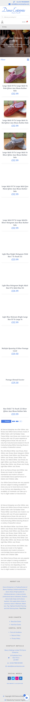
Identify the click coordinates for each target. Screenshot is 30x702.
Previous (6, 421)
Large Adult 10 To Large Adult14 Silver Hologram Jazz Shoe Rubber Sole (15, 222)
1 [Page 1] (13, 421)
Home (3, 44)
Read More (22, 608)
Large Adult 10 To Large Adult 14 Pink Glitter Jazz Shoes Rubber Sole (15, 88)
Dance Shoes (9, 44)
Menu (4, 27)
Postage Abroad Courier (15, 380)
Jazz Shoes (18, 44)
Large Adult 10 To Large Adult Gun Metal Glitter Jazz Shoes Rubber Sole (15, 188)
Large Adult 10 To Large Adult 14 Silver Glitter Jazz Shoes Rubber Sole (15, 154)
